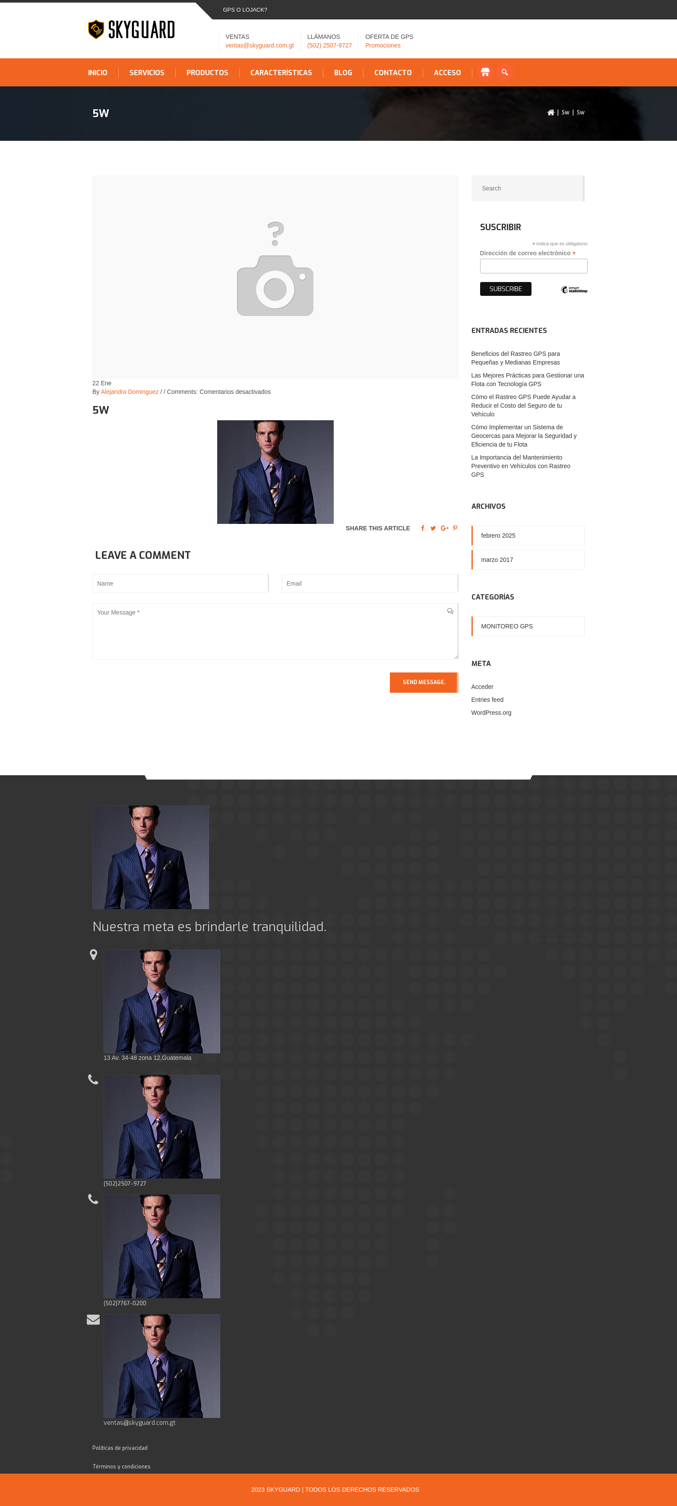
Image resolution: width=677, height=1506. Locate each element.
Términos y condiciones (121, 1466)
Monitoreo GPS (507, 626)
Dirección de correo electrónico (528, 253)
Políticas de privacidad (120, 1448)
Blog (343, 73)
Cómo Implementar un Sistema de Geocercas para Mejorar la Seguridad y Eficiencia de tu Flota (524, 436)
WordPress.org (491, 712)
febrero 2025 (498, 535)
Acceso (447, 73)
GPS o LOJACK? (245, 9)
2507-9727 (131, 1183)
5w (565, 112)
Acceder (482, 686)
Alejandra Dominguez (129, 391)
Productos (207, 73)
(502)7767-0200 (125, 1303)
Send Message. (424, 682)
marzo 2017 (497, 559)
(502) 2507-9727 (329, 45)
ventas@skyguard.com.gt (260, 45)
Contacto (393, 73)
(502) (110, 1183)
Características (281, 73)
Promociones (383, 45)
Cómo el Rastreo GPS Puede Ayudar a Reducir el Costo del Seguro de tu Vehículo (523, 405)
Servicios (147, 73)
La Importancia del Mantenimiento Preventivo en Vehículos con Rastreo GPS (521, 466)
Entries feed (487, 699)
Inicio (98, 73)
